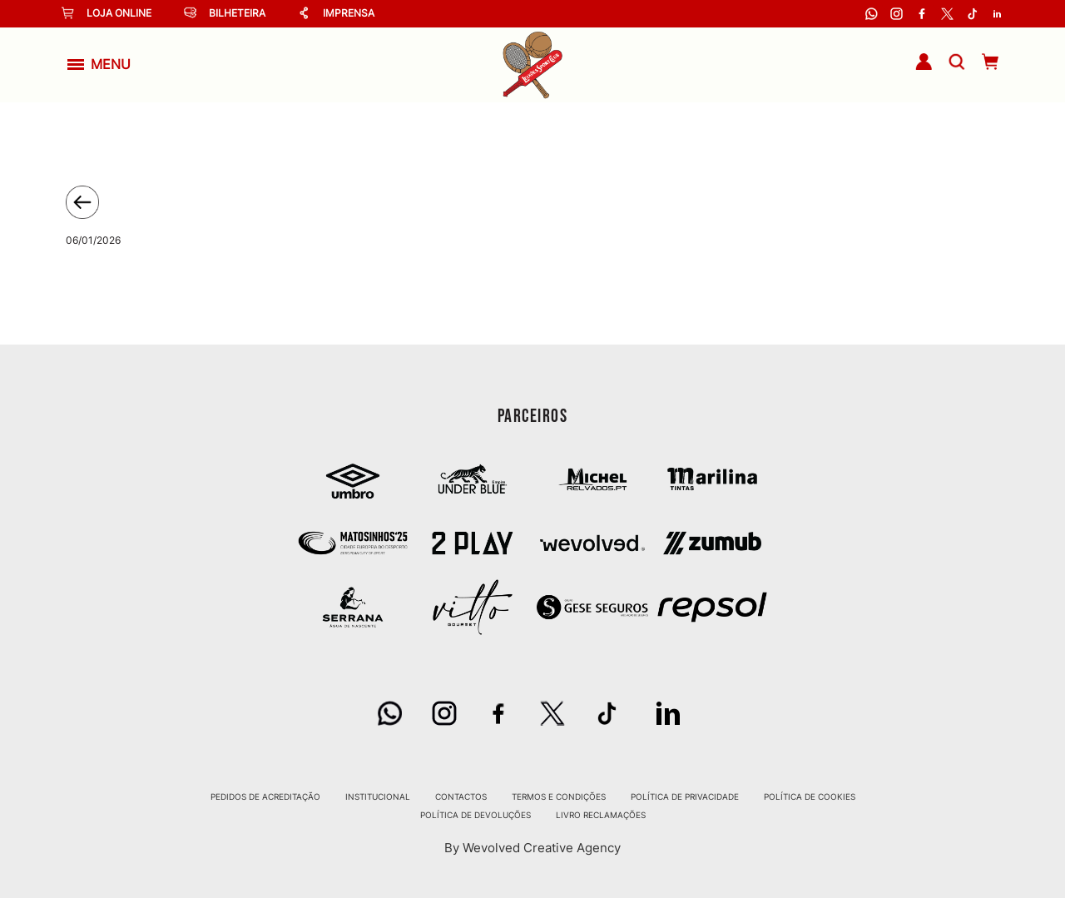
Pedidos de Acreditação (265, 796)
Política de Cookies (809, 796)
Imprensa (336, 13)
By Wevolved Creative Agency (532, 848)
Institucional (377, 796)
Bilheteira (224, 13)
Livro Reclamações (601, 815)
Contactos (461, 796)
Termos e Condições (559, 796)
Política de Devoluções (475, 815)
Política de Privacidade (685, 796)
